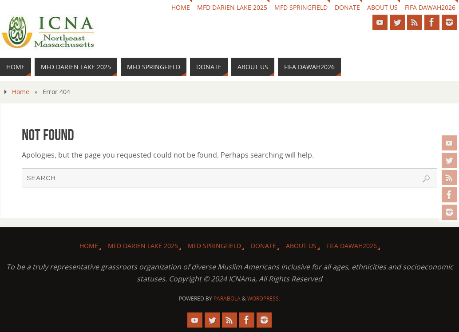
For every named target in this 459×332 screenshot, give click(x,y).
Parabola (227, 298)
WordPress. (263, 298)
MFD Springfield (301, 7)
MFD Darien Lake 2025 (232, 7)
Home (20, 91)
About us (382, 7)
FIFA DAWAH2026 (430, 7)
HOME (180, 7)
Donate (347, 7)
